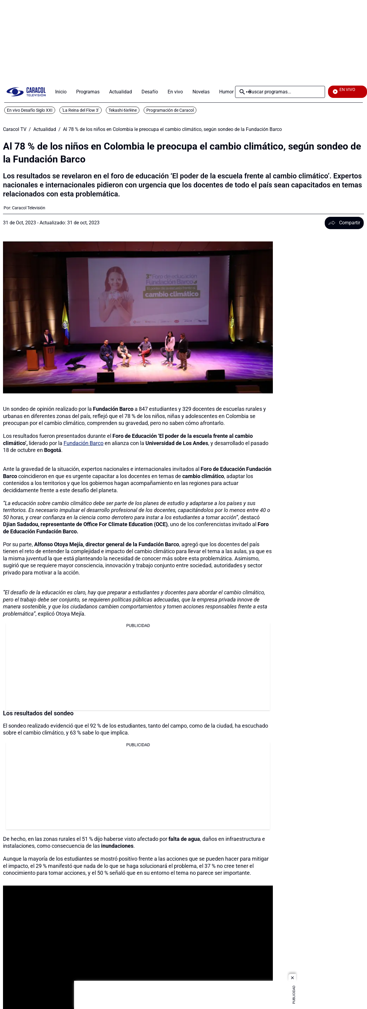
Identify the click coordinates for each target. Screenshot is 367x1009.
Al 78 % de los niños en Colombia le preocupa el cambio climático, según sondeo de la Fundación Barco (172, 129)
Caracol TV (14, 129)
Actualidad (44, 129)
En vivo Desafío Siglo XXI (29, 110)
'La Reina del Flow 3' (80, 110)
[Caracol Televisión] (28, 207)
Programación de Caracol (170, 110)
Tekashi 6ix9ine (123, 110)
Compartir (344, 223)
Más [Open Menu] (248, 91)
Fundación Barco (83, 443)
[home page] (26, 91)
